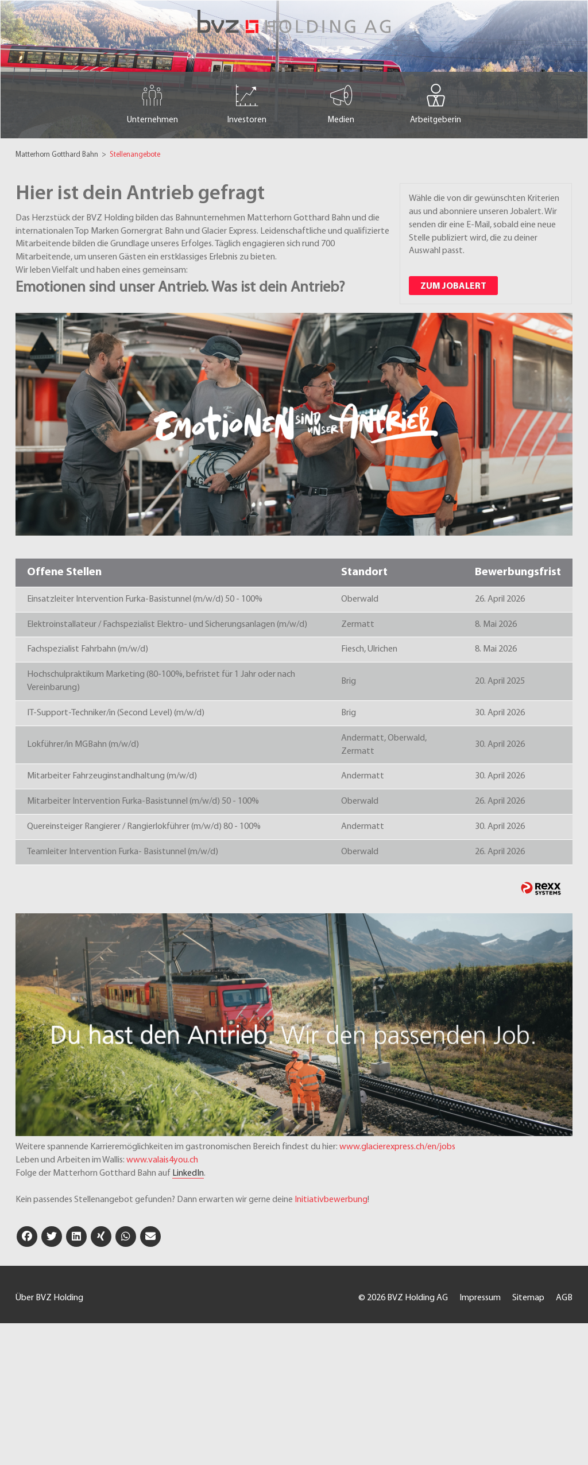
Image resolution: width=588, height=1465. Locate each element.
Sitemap (528, 1298)
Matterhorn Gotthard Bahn (58, 154)
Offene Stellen (64, 572)
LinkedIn (188, 1173)
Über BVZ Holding (49, 1298)
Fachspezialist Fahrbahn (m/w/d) (87, 649)
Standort (364, 572)
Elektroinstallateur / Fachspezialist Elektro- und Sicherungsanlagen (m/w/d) (167, 624)
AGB (564, 1298)
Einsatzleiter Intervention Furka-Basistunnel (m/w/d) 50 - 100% (144, 599)
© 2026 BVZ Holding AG (403, 1298)
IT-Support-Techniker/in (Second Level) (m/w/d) (115, 713)
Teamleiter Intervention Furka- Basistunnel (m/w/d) (122, 851)
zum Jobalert (453, 286)
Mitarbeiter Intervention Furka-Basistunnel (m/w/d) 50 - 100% (143, 801)
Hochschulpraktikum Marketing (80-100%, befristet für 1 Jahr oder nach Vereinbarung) (161, 681)
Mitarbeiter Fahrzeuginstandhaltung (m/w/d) (112, 776)
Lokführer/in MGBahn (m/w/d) (83, 744)
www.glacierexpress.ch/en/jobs (397, 1147)
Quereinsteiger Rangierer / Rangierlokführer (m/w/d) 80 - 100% (144, 826)
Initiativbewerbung (331, 1199)
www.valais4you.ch (162, 1160)
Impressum (480, 1298)
